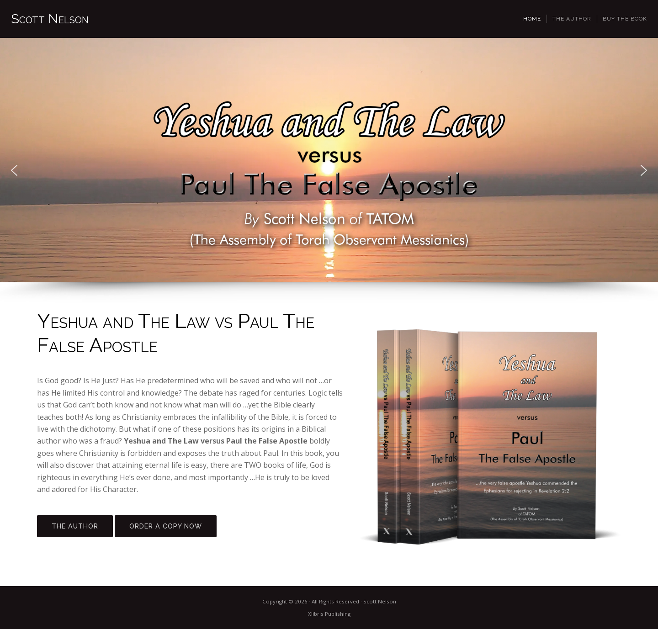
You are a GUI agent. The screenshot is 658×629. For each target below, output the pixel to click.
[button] (14, 170)
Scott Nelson (50, 18)
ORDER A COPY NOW (165, 526)
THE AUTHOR (75, 526)
